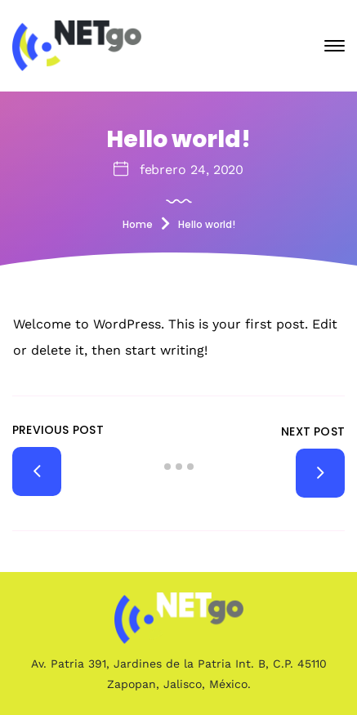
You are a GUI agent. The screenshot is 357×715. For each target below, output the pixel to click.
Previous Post (58, 430)
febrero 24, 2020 (192, 169)
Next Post (313, 431)
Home (138, 224)
